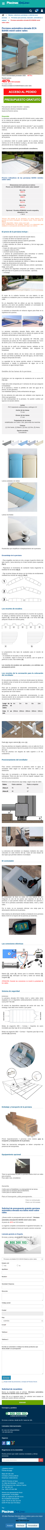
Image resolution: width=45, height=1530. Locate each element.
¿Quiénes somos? (7, 1468)
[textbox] (22, 1306)
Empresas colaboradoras (10, 1478)
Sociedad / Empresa (8, 1284)
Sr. (20, 1265)
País (3, 1317)
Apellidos (5, 1269)
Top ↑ (3, 1508)
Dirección (5, 1291)
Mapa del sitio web (8, 1474)
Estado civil (5, 1263)
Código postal (6, 1303)
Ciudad (4, 1310)
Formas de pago (7, 1470)
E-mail (4, 1324)
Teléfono (5, 1332)
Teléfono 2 (5, 1339)
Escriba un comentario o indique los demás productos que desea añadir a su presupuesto (20, 1347)
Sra (5, 1265)
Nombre (4, 1276)
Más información (22, 1521)
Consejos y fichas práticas (10, 1476)
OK (41, 1460)
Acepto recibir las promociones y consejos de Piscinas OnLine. (20, 1381)
